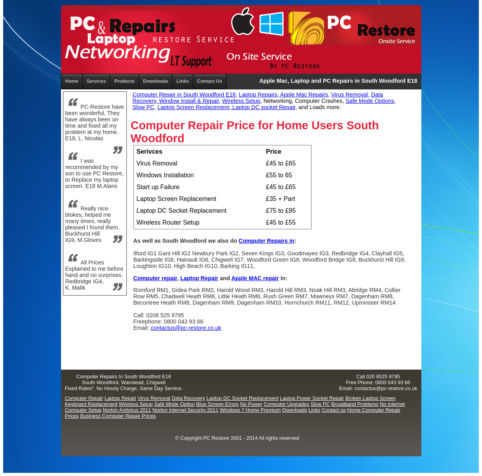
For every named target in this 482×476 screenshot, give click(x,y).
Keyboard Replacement (91, 404)
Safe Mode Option (174, 404)
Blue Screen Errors (217, 404)
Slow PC (143, 107)
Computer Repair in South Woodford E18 (184, 94)
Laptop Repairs (258, 94)
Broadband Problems (354, 404)
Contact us (334, 410)
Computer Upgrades (286, 404)
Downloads (294, 410)
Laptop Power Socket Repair (312, 398)
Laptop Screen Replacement (193, 107)
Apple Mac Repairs (303, 94)
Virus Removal (153, 398)
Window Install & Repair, (189, 101)
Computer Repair (84, 398)
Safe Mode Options (370, 101)
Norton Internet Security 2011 (185, 410)
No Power (251, 404)
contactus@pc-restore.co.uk (185, 328)
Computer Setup (83, 410)
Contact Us (209, 81)
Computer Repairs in (267, 241)
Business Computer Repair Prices (118, 416)
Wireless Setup (241, 101)
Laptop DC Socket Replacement (242, 398)
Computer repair (155, 278)
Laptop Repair (199, 278)
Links (182, 81)
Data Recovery (188, 398)
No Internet (392, 404)
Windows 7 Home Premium (250, 410)
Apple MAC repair (255, 278)
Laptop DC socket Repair (263, 107)
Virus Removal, (350, 94)
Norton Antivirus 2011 (127, 410)
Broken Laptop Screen (370, 398)
